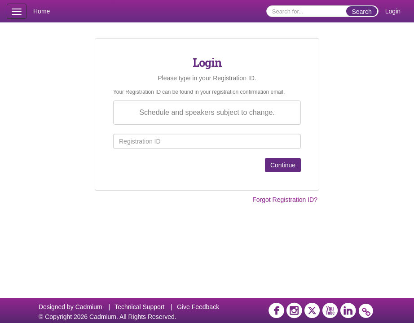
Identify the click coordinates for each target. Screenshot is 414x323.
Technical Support (139, 306)
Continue (282, 165)
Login (393, 11)
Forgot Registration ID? (284, 199)
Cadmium (88, 306)
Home (41, 11)
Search (361, 11)
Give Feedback (198, 306)
